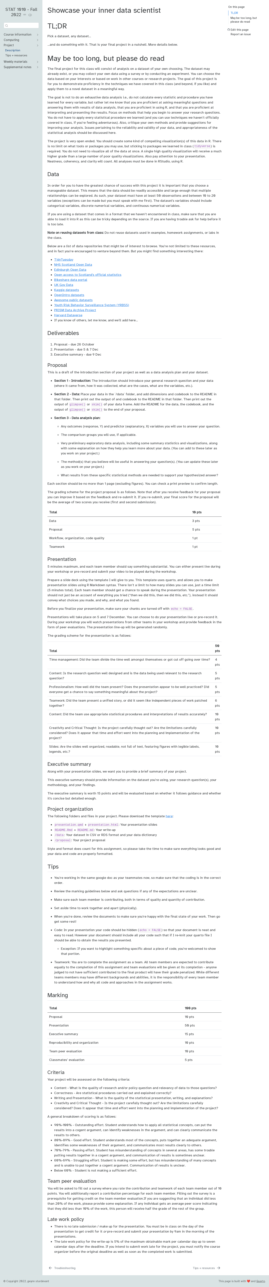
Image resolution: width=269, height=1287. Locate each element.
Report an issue (241, 34)
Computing (11, 40)
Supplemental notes (17, 67)
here (169, 816)
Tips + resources (16, 55)
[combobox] (21, 25)
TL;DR (234, 13)
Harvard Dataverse (68, 315)
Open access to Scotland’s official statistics (87, 275)
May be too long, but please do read (244, 20)
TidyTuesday (63, 260)
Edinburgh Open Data (70, 270)
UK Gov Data (63, 285)
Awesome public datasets (73, 300)
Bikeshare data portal (70, 280)
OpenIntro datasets (69, 295)
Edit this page (240, 30)
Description (12, 50)
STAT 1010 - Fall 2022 (21, 12)
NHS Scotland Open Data (73, 265)
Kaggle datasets (66, 290)
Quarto (260, 1281)
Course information (17, 34)
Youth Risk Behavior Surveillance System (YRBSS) (91, 305)
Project (9, 45)
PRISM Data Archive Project (75, 310)
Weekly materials (15, 62)
